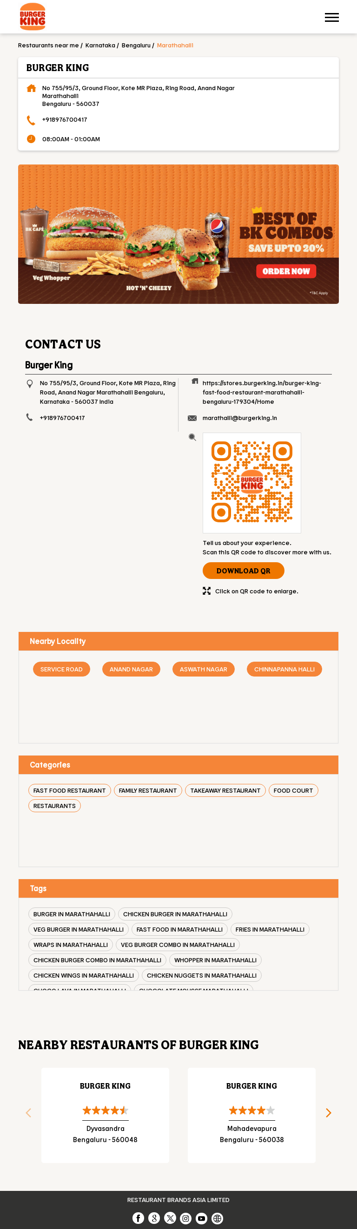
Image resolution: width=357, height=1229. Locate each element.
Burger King (105, 1085)
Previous (25, 1115)
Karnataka (100, 45)
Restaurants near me (48, 45)
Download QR (244, 570)
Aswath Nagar (203, 669)
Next (332, 1115)
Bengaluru (136, 45)
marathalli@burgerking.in (240, 417)
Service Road (61, 669)
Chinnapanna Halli (284, 669)
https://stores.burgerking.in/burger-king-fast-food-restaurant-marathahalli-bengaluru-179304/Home (262, 392)
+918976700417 (64, 119)
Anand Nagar (131, 669)
